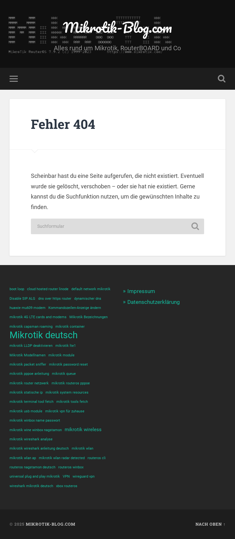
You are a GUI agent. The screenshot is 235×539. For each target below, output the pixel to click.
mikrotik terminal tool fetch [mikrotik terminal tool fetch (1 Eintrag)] (31, 402)
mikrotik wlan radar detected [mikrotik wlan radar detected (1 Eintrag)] (62, 458)
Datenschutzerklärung (153, 302)
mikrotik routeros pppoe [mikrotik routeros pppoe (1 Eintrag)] (71, 383)
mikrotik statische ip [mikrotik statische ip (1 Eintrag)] (26, 392)
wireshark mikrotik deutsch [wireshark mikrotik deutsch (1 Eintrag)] (31, 486)
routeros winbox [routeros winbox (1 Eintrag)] (70, 467)
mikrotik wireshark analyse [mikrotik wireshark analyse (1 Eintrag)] (31, 439)
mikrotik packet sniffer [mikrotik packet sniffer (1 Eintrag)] (28, 364)
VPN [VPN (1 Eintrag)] (66, 476)
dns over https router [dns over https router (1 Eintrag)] (54, 299)
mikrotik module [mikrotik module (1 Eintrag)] (61, 355)
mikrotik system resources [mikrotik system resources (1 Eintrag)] (67, 392)
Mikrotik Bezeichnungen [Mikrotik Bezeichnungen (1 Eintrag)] (88, 317)
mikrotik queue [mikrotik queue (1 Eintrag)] (64, 374)
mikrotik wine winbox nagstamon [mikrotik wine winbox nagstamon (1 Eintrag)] (36, 430)
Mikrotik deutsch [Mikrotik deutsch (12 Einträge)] (44, 335)
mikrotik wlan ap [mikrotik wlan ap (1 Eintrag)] (23, 458)
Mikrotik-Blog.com (117, 27)
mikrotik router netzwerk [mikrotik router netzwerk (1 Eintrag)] (29, 383)
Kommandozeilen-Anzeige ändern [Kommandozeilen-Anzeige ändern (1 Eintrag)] (74, 308)
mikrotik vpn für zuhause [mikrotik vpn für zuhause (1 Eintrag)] (64, 411)
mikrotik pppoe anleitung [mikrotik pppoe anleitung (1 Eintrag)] (29, 374)
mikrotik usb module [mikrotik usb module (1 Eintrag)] (26, 411)
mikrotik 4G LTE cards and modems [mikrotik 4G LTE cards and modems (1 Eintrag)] (38, 317)
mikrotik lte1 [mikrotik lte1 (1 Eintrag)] (65, 346)
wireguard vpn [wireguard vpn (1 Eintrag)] (84, 476)
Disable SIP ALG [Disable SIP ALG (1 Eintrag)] (22, 299)
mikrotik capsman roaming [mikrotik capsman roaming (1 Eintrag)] (31, 327)
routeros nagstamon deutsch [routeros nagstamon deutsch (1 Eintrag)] (32, 467)
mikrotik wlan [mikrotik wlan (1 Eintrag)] (82, 448)
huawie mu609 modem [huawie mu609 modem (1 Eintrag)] (28, 308)
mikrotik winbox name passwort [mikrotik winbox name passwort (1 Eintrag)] (35, 420)
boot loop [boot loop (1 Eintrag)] (17, 289)
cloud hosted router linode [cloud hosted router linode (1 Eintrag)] (47, 289)
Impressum (141, 291)
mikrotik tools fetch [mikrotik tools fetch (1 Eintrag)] (72, 402)
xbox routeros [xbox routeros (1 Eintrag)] (66, 486)
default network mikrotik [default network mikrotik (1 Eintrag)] (90, 289)
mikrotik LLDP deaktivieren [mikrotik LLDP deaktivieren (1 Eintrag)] (31, 346)
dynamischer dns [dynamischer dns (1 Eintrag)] (87, 299)
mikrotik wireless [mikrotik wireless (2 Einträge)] (83, 429)
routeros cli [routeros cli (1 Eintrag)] (97, 458)
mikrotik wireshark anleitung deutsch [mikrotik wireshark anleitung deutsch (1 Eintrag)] (39, 448)
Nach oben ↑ (210, 524)
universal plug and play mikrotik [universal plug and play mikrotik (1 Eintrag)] (35, 476)
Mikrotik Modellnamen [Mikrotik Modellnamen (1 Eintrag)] (28, 355)
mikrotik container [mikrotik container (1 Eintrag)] (70, 327)
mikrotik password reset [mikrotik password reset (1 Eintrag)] (68, 364)
